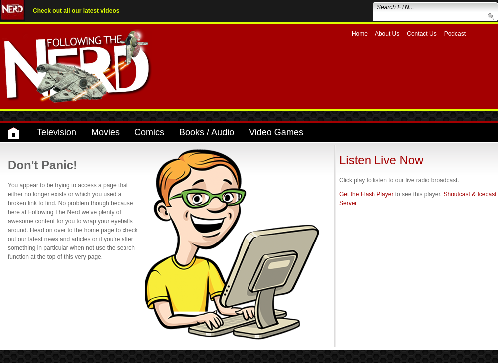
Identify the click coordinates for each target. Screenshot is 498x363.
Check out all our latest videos (76, 10)
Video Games (276, 132)
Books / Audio (206, 132)
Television (56, 132)
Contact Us (421, 33)
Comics (149, 132)
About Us (387, 33)
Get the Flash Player (366, 194)
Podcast (455, 33)
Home (360, 33)
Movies (105, 132)
